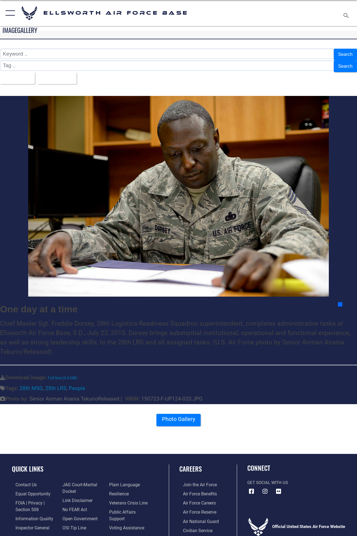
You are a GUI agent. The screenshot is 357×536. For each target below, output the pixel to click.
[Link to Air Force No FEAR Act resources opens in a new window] (73, 504)
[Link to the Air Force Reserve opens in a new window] (195, 506)
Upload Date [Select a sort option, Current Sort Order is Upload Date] (61, 74)
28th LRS (55, 384)
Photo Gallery (178, 417)
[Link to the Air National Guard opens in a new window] (196, 515)
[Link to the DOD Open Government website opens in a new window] (77, 513)
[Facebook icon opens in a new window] (251, 487)
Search (344, 54)
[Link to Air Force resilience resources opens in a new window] (120, 489)
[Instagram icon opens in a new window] (265, 487)
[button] (9, 13)
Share (347, 300)
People (77, 384)
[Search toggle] (347, 13)
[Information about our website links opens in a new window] (75, 495)
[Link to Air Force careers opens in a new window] (195, 498)
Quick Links (27, 464)
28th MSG (31, 384)
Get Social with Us (267, 478)
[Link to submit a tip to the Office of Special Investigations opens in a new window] (72, 521)
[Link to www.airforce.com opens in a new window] (195, 480)
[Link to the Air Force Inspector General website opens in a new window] (28, 521)
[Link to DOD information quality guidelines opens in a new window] (29, 513)
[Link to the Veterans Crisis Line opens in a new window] (129, 498)
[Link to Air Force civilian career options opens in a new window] (193, 524)
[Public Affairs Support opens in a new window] (131, 506)
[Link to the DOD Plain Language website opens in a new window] (124, 480)
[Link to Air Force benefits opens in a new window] (195, 489)
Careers (190, 464)
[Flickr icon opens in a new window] (278, 487)
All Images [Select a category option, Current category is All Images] (17, 74)
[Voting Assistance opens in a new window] (128, 515)
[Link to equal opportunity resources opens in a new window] (28, 489)
